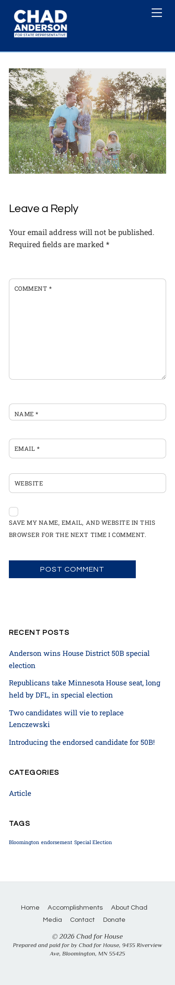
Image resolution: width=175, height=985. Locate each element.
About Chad (129, 907)
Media (52, 919)
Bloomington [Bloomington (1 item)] (24, 842)
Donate (114, 919)
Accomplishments (75, 907)
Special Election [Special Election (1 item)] (93, 842)
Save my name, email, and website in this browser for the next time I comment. (82, 528)
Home (30, 907)
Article (20, 793)
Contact (82, 919)
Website (28, 483)
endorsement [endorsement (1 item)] (56, 842)
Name (26, 414)
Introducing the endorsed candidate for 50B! (82, 742)
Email (27, 448)
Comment (33, 288)
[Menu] (156, 12)
